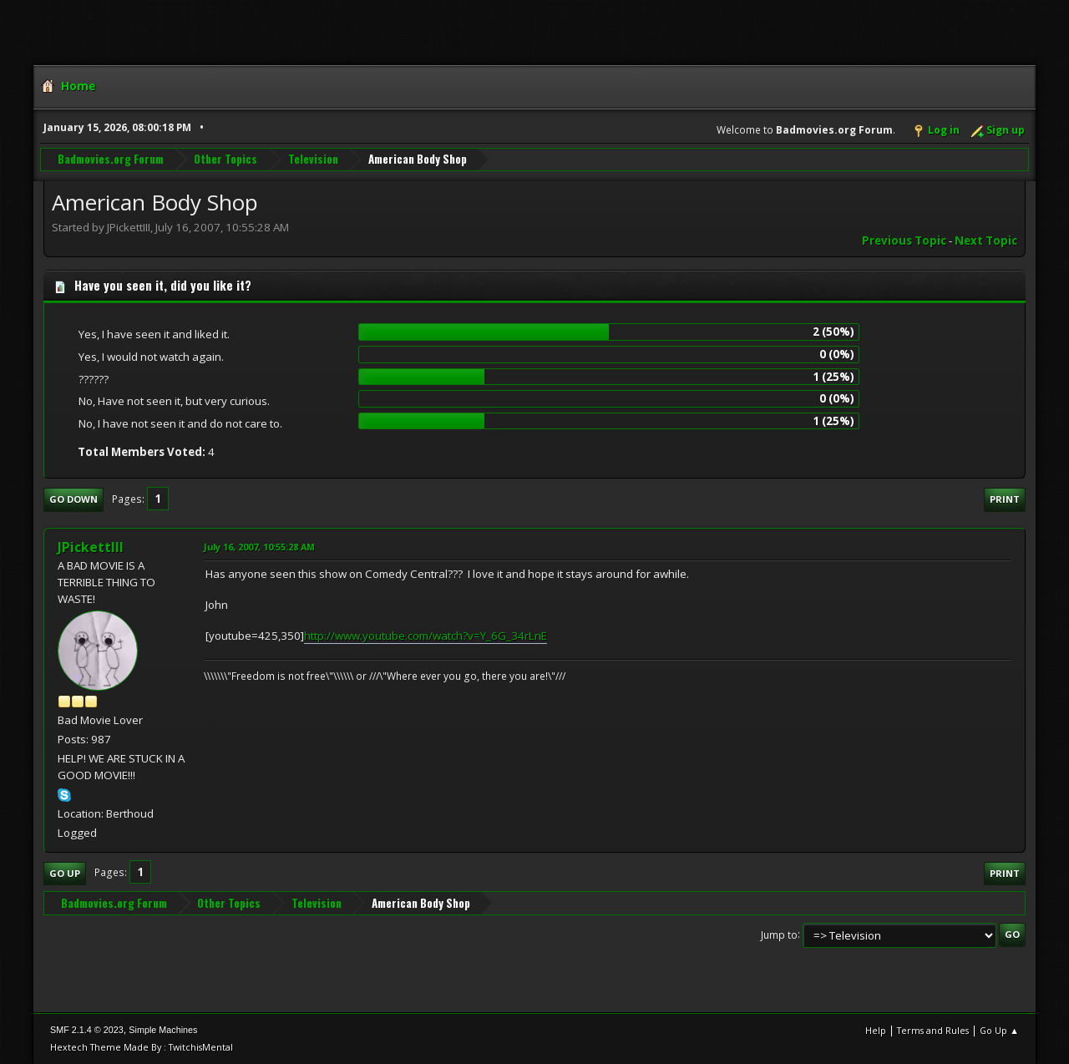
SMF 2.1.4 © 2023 (87, 1030)
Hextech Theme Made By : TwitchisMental (141, 1047)
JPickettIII (91, 547)
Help (875, 1030)
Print (1005, 499)
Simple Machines (163, 1030)
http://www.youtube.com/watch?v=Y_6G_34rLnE (425, 635)
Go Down (73, 499)
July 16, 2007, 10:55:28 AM (259, 546)
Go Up (64, 873)
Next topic (986, 240)
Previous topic (904, 240)
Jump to (779, 934)
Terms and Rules (933, 1030)
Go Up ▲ (999, 1030)
